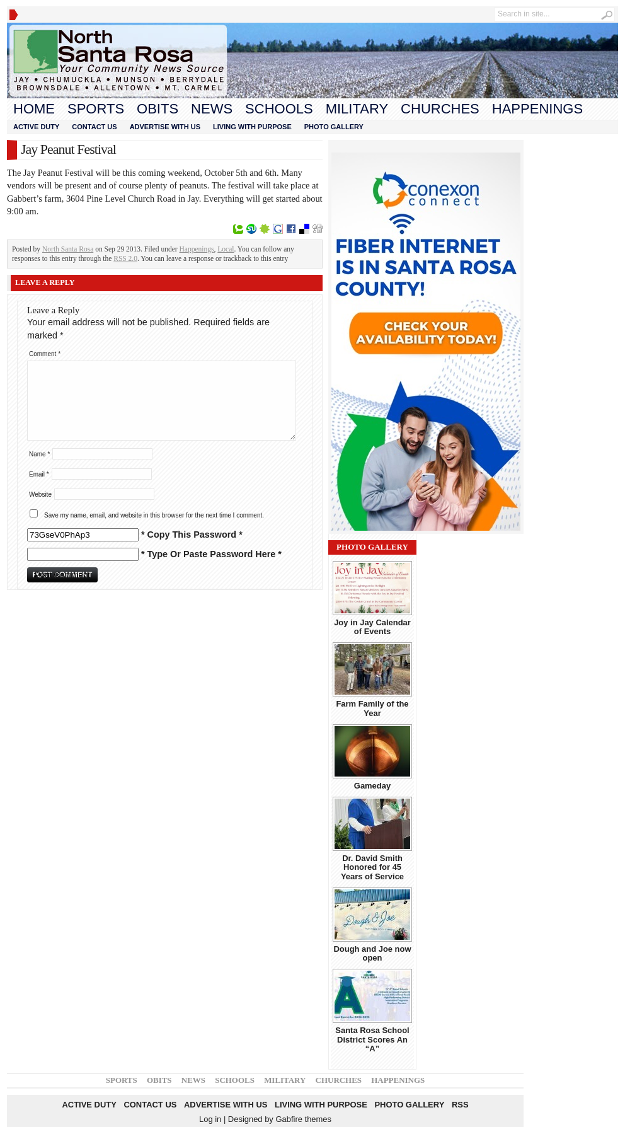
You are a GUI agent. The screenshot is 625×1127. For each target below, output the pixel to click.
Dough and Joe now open (372, 953)
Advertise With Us (165, 126)
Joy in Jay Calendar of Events (372, 627)
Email (39, 474)
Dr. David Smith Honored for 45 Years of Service (372, 867)
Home (34, 109)
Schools (279, 109)
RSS (460, 1104)
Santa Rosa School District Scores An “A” (372, 1039)
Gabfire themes (303, 1119)
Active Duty (36, 126)
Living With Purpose (252, 126)
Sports (95, 109)
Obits (157, 109)
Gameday (372, 785)
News (211, 109)
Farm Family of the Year (372, 708)
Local (225, 249)
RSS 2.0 (125, 258)
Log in (210, 1119)
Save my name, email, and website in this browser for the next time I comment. (154, 515)
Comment (44, 353)
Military (357, 109)
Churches (440, 109)
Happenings (537, 109)
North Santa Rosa (67, 249)
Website (40, 494)
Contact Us (94, 126)
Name (39, 454)
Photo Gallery (334, 126)
